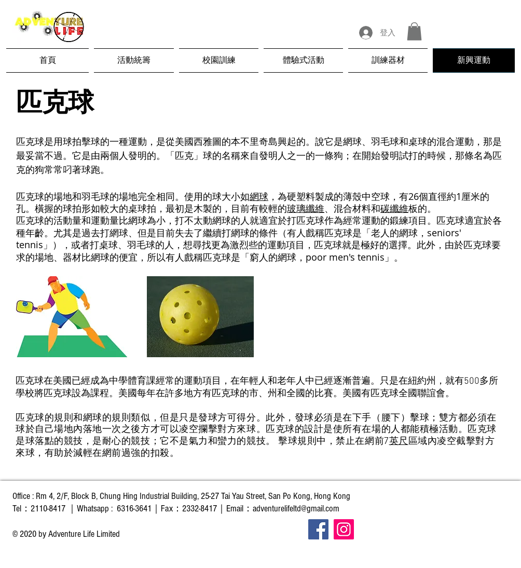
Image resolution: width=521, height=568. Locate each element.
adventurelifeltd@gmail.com (296, 508)
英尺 (398, 441)
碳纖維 (394, 208)
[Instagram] (344, 529)
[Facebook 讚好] (436, 550)
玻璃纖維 (305, 208)
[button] (414, 31)
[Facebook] (318, 529)
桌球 (417, 141)
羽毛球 (385, 141)
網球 (352, 141)
